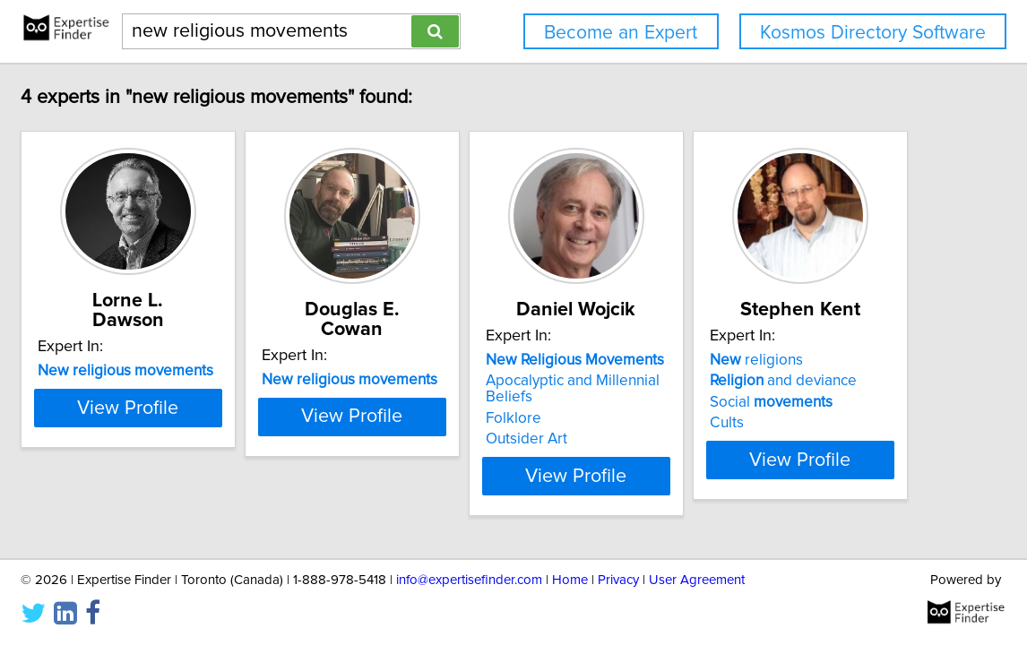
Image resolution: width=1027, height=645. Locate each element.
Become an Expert (620, 32)
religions (756, 360)
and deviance (783, 381)
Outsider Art (526, 439)
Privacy (618, 580)
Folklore (513, 418)
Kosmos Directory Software (873, 32)
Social (771, 402)
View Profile (127, 408)
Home (570, 580)
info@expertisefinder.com (469, 580)
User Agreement (697, 580)
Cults (727, 423)
